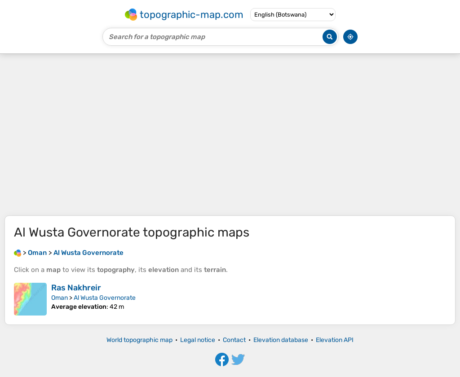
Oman (59, 298)
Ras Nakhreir (76, 288)
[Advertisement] (230, 134)
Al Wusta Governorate (105, 298)
